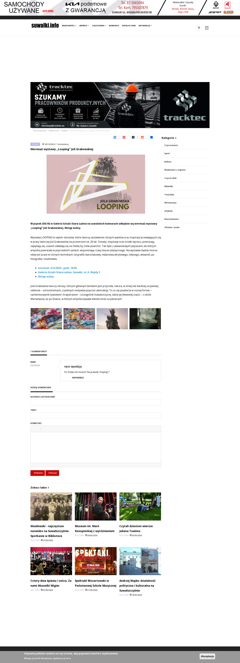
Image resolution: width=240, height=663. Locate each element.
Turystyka (169, 194)
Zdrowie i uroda (171, 227)
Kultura (65, 130)
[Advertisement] (120, 59)
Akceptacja (207, 656)
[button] (34, 429)
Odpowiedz (78, 377)
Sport (167, 153)
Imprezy (84, 25)
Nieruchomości (171, 219)
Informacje (145, 25)
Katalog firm (128, 25)
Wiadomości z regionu (175, 170)
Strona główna (40, 130)
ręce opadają (73, 366)
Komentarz (36, 423)
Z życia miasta (171, 145)
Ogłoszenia (99, 25)
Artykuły (168, 211)
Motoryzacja (170, 202)
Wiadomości (69, 25)
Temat (33, 410)
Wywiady (168, 186)
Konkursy (114, 25)
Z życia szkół (170, 178)
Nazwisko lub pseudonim (42, 397)
